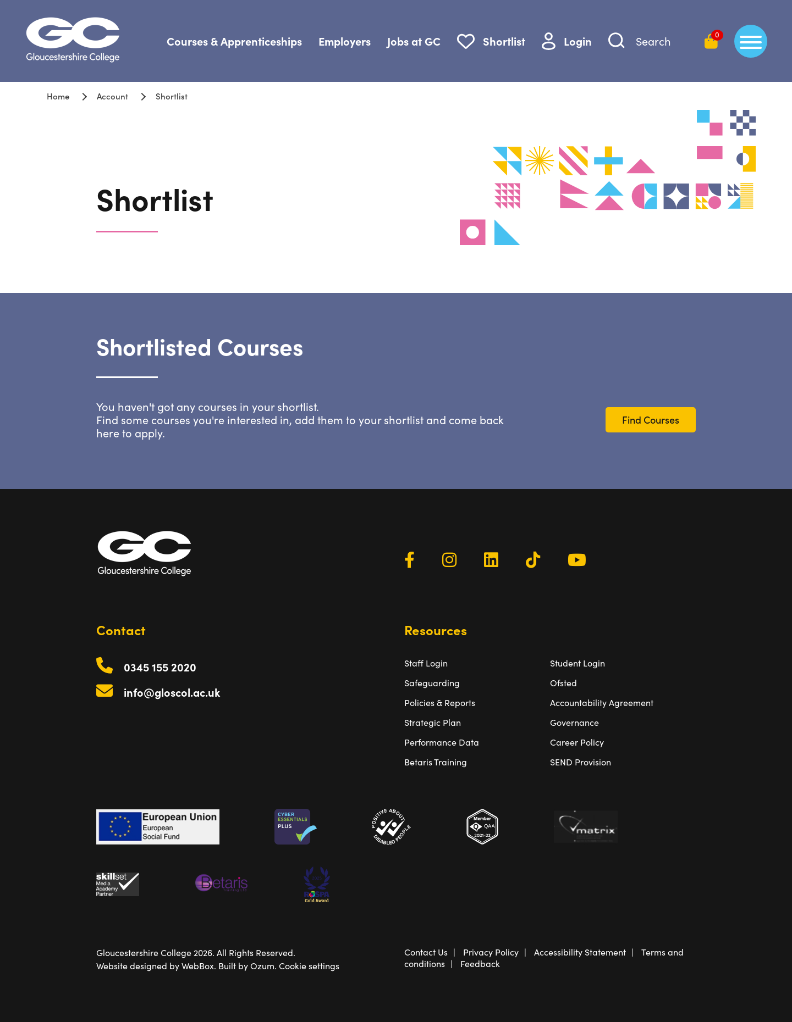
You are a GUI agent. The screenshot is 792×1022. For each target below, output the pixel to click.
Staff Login (426, 663)
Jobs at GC (414, 41)
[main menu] (750, 41)
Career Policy (577, 742)
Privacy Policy (491, 952)
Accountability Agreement (601, 702)
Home (58, 96)
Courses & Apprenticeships (234, 41)
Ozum (262, 965)
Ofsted (563, 682)
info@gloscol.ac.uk (172, 692)
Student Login (577, 663)
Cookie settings (309, 965)
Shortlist (504, 41)
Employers (344, 41)
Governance (574, 722)
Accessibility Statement (580, 952)
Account (112, 96)
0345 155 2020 (160, 666)
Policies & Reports (439, 702)
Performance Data (441, 742)
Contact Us (426, 952)
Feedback (480, 963)
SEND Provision (580, 762)
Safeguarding (432, 682)
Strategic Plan (432, 722)
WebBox (198, 965)
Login (578, 41)
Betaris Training (435, 762)
